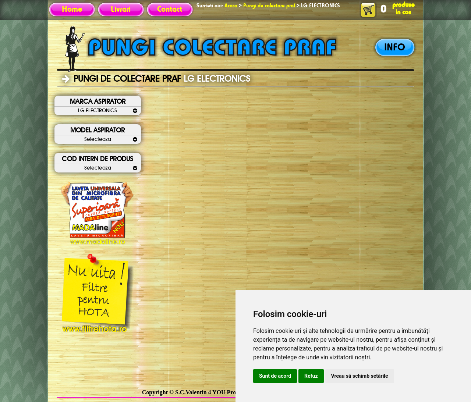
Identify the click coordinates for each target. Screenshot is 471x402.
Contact (169, 9)
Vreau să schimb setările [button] (359, 376)
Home (72, 9)
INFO (394, 48)
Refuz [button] (311, 376)
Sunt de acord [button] (275, 376)
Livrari (121, 9)
